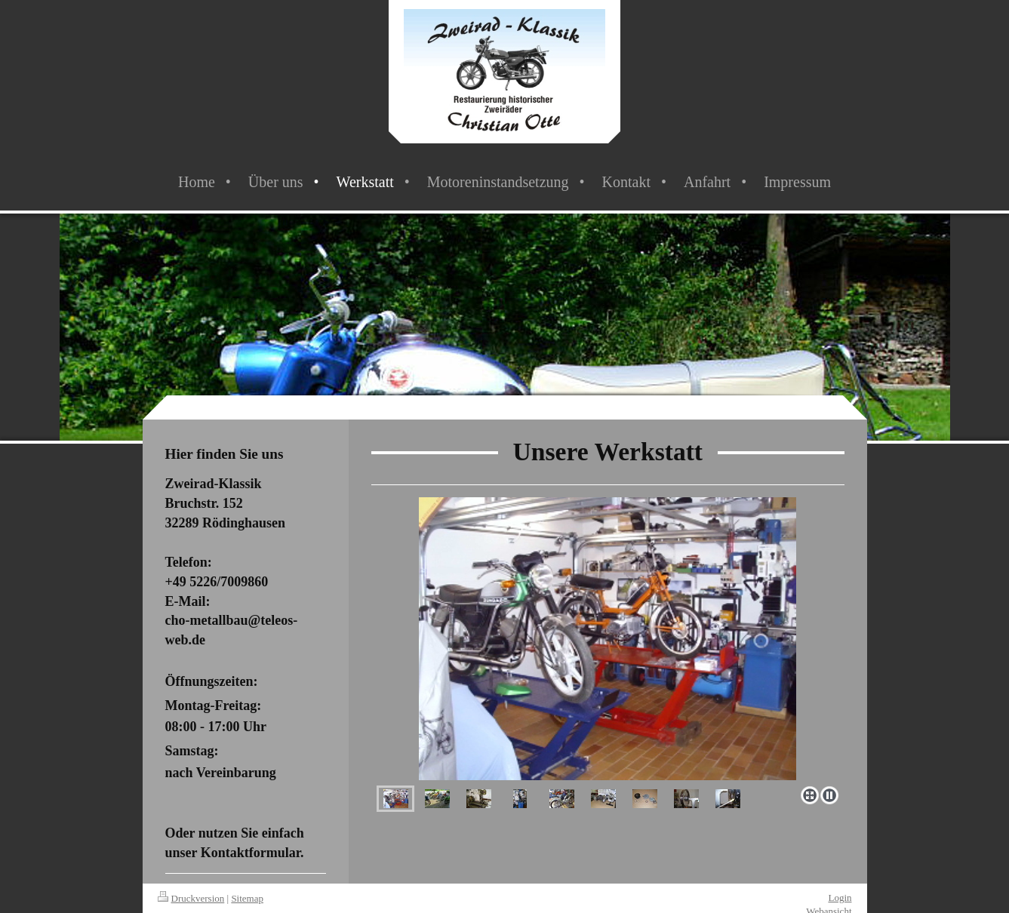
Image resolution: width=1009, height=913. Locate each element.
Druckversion (191, 898)
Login (839, 897)
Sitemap (247, 898)
